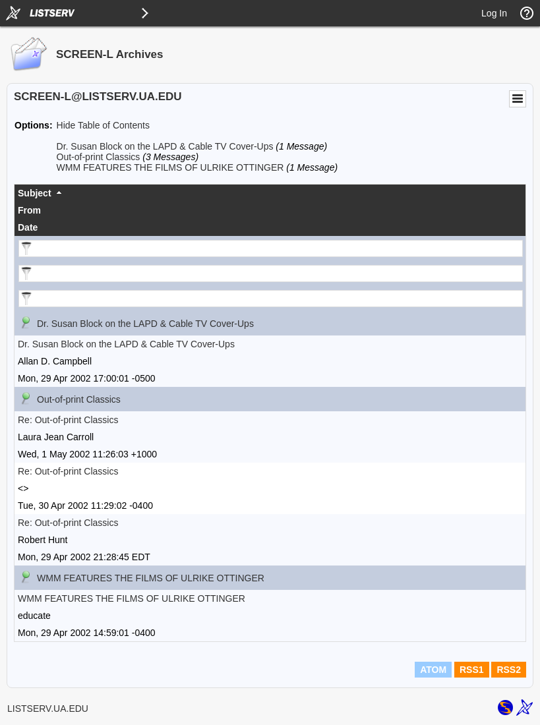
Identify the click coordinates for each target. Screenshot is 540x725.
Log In (494, 13)
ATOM (433, 669)
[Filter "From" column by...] (270, 273)
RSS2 (508, 669)
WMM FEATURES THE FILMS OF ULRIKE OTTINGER (170, 167)
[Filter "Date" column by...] (270, 298)
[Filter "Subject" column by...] (270, 248)
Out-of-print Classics (98, 157)
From (29, 210)
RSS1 (472, 669)
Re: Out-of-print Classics (68, 420)
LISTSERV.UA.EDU (47, 708)
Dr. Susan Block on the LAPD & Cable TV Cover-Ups (165, 146)
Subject (34, 193)
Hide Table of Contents (103, 125)
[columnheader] (270, 193)
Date (28, 227)
